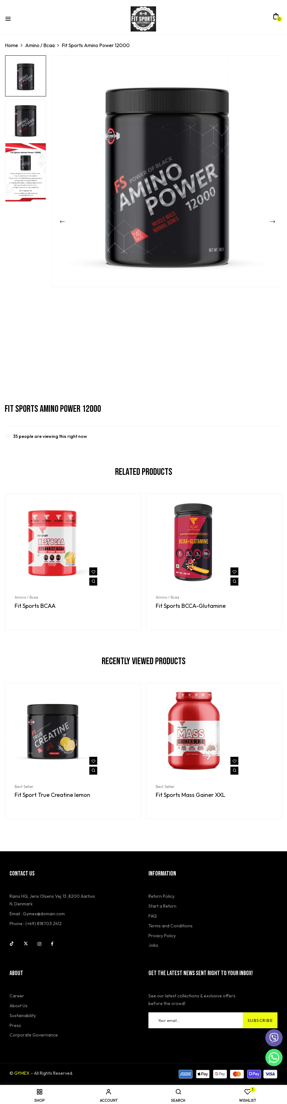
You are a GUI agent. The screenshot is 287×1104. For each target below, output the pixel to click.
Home (11, 45)
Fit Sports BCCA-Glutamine (191, 605)
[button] (276, 18)
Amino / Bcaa (40, 45)
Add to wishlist (93, 571)
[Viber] (274, 1037)
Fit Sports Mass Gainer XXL (190, 794)
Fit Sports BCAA (35, 605)
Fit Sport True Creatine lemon (52, 794)
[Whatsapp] (274, 1057)
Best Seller (24, 786)
